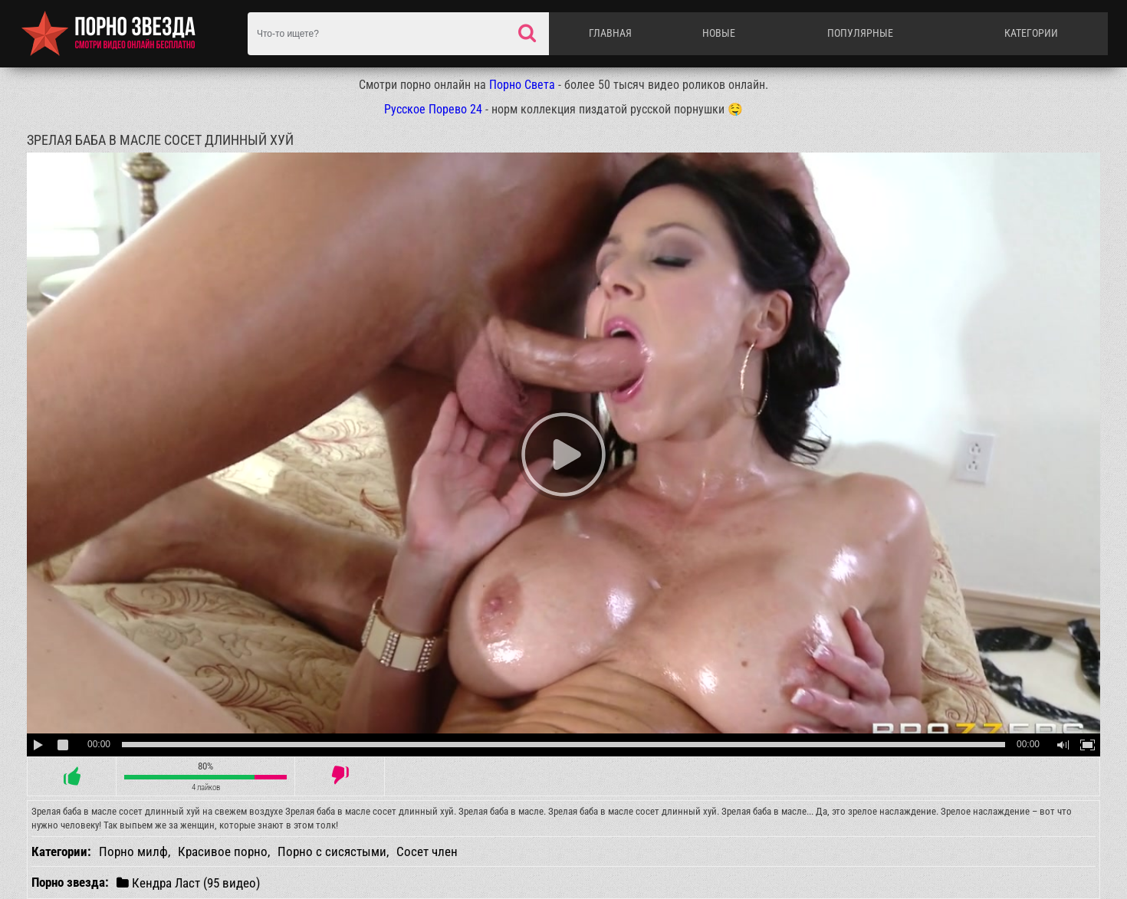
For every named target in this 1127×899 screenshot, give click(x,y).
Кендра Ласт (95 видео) (188, 882)
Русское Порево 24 (433, 109)
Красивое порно (223, 851)
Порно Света (522, 84)
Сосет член (427, 851)
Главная (610, 33)
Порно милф (133, 851)
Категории (1031, 33)
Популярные (860, 33)
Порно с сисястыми (332, 851)
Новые (718, 33)
